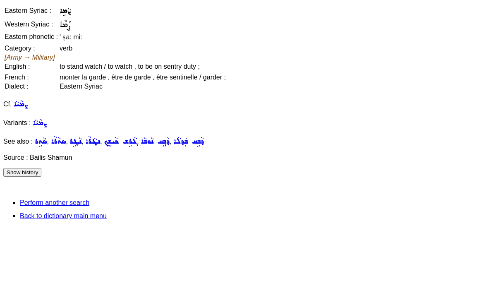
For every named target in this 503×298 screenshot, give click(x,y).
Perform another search (54, 202)
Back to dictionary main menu (63, 215)
